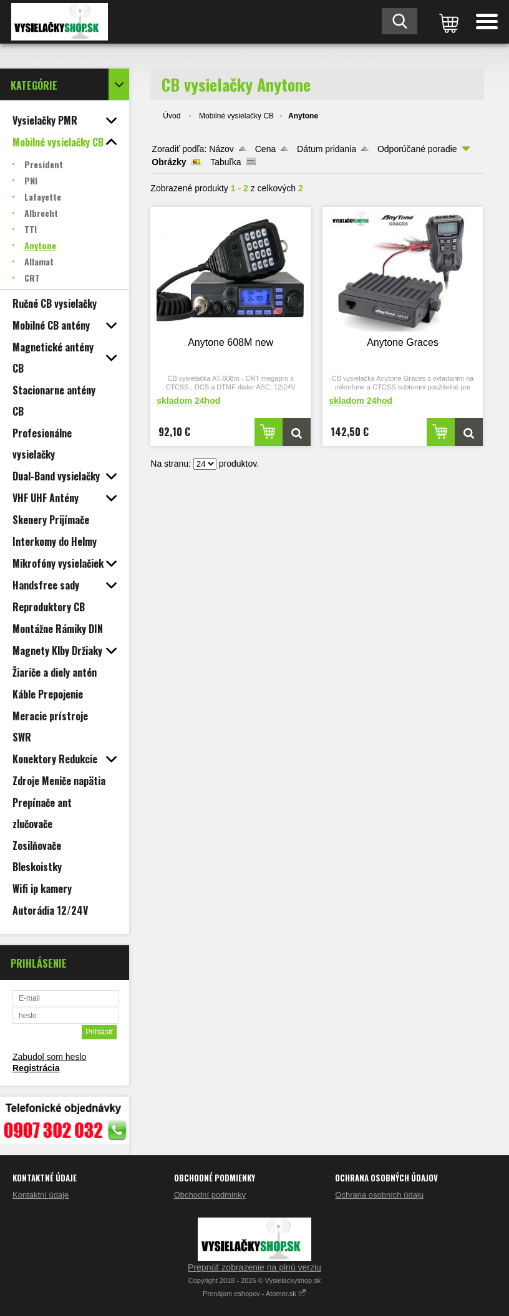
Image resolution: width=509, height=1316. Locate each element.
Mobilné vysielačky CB (236, 116)
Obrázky (169, 162)
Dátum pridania (326, 149)
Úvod (171, 116)
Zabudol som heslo (49, 1057)
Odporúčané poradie (417, 149)
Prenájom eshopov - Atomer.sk (254, 1293)
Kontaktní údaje (40, 1194)
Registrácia (35, 1068)
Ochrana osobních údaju (379, 1194)
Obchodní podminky (210, 1194)
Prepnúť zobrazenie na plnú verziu (254, 1267)
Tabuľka (225, 162)
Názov (221, 149)
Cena (265, 149)
